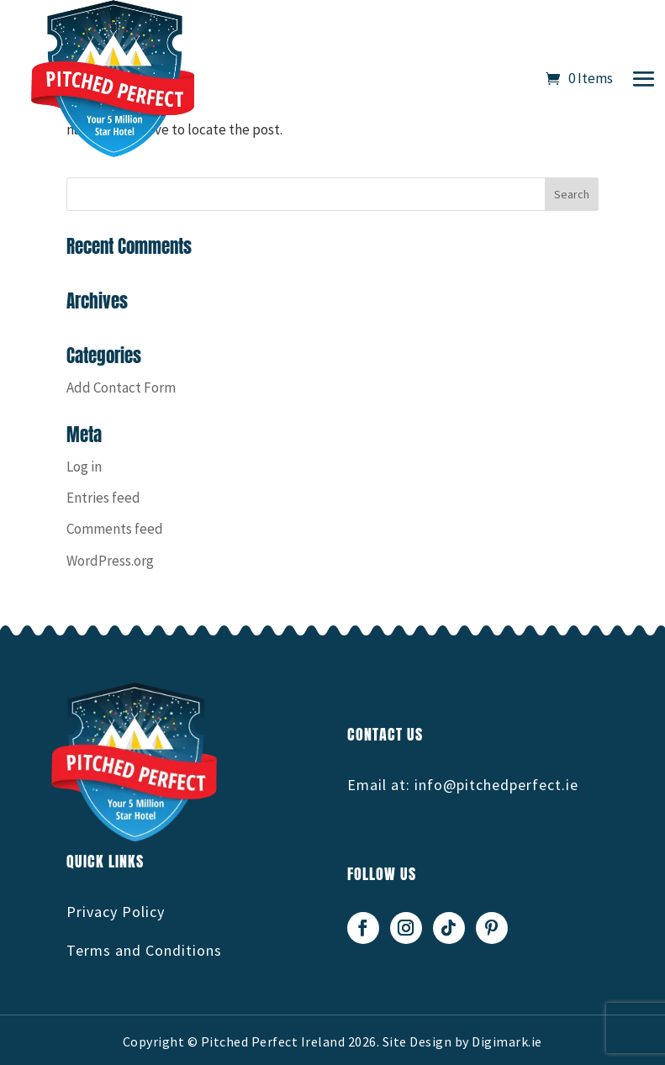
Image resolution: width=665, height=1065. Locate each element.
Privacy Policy (115, 911)
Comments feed (114, 528)
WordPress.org (110, 560)
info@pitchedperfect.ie (496, 784)
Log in (84, 466)
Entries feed (103, 497)
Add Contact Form (121, 387)
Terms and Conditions (144, 950)
